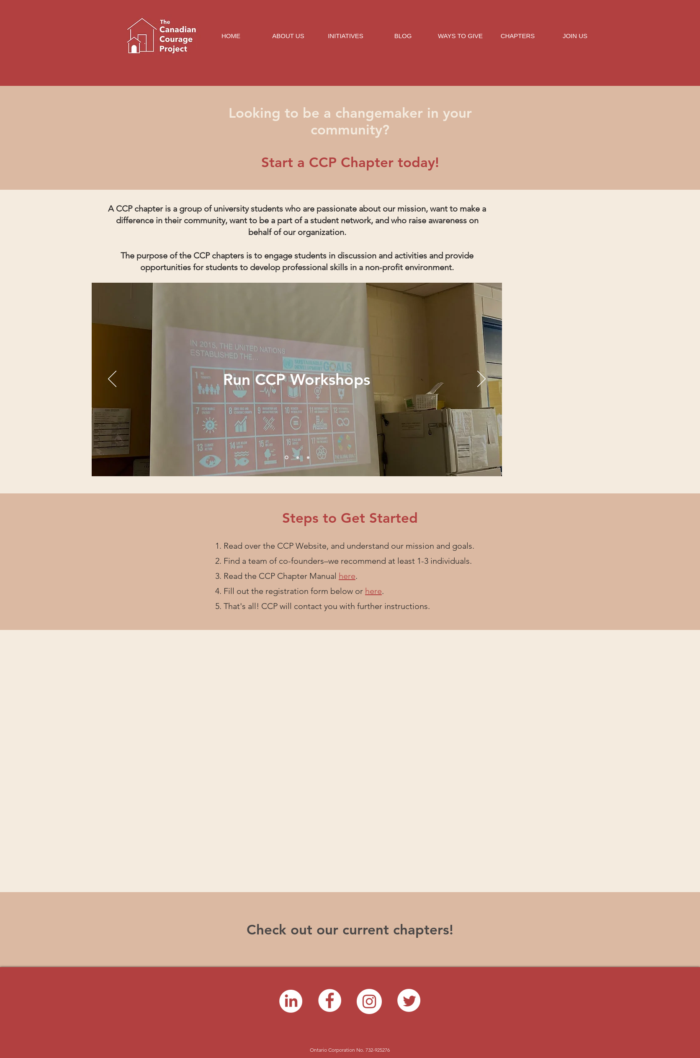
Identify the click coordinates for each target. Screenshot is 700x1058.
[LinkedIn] (290, 1001)
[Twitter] (408, 1000)
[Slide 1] (286, 457)
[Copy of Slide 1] (297, 457)
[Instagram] (369, 1001)
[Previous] (112, 379)
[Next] (481, 379)
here (373, 591)
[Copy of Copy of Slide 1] (308, 457)
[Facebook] (329, 1000)
